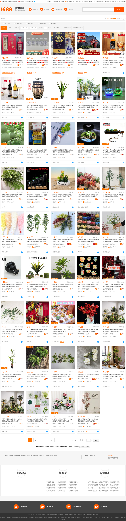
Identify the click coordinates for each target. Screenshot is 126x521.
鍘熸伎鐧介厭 (66, 67)
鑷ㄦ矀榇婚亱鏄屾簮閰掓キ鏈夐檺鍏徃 (7, 65)
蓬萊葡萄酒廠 (61, 491)
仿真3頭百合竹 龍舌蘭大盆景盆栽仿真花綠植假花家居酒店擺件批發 (62, 375)
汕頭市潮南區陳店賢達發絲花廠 (33, 244)
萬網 (96, 517)
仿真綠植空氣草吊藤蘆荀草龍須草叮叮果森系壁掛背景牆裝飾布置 (37, 420)
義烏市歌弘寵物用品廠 (33, 378)
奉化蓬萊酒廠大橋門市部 (75, 482)
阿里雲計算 (78, 517)
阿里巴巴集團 (4, 517)
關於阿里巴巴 (81, 514)
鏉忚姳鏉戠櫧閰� (57, 67)
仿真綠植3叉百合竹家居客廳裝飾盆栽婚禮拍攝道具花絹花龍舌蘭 (62, 285)
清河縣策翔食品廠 (7, 109)
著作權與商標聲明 (52, 514)
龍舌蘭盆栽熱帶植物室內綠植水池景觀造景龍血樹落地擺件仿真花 (113, 330)
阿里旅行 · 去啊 (59, 517)
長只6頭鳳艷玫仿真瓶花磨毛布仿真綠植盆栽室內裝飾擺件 (88, 375)
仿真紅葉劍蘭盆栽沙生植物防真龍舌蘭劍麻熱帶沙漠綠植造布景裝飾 (88, 196)
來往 (108, 517)
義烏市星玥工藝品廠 (7, 334)
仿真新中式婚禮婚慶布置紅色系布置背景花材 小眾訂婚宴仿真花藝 (37, 330)
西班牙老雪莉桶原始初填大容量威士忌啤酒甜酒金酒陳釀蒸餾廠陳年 (37, 106)
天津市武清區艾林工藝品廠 (109, 289)
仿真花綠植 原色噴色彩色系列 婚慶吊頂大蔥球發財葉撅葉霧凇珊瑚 (12, 196)
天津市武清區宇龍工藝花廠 (83, 244)
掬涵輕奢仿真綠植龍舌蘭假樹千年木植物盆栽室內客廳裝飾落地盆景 (113, 375)
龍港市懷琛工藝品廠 (83, 289)
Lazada (63, 519)
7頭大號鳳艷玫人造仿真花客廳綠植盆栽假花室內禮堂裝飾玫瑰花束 (88, 240)
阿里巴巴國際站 (13, 517)
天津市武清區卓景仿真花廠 (58, 289)
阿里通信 (90, 517)
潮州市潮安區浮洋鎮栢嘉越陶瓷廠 (7, 289)
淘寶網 (39, 517)
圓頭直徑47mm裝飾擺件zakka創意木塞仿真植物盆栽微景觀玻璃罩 (37, 196)
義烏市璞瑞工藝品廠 (83, 334)
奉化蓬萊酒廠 (50, 482)
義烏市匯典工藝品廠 (109, 154)
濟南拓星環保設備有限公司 (117, 482)
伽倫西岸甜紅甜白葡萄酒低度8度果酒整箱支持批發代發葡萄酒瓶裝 (12, 106)
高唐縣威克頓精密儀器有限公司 (108, 485)
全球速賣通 (33, 517)
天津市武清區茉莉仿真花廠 (33, 423)
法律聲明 (61, 514)
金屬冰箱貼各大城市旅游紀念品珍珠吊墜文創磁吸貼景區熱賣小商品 (88, 285)
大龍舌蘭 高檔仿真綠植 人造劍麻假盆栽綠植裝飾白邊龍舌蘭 (62, 106)
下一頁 (74, 440)
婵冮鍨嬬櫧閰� (6, 67)
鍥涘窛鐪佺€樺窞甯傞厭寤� (33, 65)
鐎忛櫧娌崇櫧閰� (16, 67)
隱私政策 (73, 514)
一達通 (123, 517)
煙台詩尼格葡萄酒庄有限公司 (109, 65)
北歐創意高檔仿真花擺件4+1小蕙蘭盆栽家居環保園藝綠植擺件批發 (62, 420)
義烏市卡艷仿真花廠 (58, 109)
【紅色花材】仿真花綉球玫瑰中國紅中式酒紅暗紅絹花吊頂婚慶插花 (113, 285)
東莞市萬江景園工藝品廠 (83, 154)
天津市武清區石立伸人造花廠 (58, 378)
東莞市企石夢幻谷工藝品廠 (109, 334)
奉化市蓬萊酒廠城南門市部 (76, 485)
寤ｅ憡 (21, 62)
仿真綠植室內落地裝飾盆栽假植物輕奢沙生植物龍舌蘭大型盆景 (113, 196)
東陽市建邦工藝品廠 (58, 154)
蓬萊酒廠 (92, 455)
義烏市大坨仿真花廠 (58, 423)
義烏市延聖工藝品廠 (109, 244)
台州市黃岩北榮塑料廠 (33, 154)
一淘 (52, 517)
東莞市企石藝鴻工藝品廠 (109, 378)
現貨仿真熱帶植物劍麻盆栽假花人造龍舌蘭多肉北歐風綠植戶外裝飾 (37, 285)
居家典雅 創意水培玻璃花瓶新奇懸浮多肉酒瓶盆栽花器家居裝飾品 (113, 151)
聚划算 (48, 517)
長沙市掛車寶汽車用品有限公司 (108, 491)
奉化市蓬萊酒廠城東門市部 (65, 488)
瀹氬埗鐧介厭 (31, 67)
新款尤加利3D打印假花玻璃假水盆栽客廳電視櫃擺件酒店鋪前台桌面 (113, 240)
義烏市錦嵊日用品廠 (7, 244)
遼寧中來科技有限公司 (94, 482)
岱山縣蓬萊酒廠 (61, 482)
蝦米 (73, 517)
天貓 (43, 517)
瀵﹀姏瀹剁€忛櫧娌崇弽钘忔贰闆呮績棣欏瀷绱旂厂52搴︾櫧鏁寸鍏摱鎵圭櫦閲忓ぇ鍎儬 (12, 61)
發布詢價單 (111, 455)
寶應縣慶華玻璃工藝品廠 (33, 199)
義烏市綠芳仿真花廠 (58, 199)
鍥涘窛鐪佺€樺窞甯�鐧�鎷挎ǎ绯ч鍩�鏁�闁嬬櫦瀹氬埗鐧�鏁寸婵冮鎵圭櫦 (37, 61)
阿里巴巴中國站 (23, 517)
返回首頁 (76, 446)
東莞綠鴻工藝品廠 (7, 423)
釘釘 (112, 517)
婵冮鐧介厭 (38, 67)
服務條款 (67, 514)
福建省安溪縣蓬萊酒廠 (52, 485)
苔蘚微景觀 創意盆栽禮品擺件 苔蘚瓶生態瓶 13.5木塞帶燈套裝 (88, 151)
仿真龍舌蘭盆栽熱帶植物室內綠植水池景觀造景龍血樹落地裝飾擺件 (12, 420)
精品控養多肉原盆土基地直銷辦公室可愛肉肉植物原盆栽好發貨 (62, 330)
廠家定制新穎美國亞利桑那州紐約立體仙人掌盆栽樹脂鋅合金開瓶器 (62, 151)
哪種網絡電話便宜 (93, 485)
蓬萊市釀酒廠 (72, 488)
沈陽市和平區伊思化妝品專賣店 (108, 482)
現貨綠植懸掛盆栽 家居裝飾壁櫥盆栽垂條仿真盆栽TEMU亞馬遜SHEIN (37, 240)
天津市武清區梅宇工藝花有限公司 (83, 378)
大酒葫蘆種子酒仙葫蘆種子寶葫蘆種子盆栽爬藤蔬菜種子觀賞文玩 (12, 151)
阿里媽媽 (67, 517)
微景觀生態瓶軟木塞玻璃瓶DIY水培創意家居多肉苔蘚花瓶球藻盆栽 (113, 106)
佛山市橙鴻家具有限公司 (117, 485)
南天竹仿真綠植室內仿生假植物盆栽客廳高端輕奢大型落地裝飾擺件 (88, 420)
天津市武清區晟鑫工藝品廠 (7, 199)
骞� (21, 64)
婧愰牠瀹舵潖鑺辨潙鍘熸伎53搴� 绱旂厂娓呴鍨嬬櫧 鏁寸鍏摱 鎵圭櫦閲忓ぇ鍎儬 (62, 61)
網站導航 (95, 514)
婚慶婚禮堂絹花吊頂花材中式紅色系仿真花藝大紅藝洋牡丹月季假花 (88, 330)
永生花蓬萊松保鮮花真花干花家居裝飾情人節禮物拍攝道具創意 (12, 240)
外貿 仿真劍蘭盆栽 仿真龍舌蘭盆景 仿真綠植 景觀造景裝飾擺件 (11, 375)
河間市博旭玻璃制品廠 (109, 109)
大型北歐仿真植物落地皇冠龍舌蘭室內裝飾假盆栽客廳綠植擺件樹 (88, 106)
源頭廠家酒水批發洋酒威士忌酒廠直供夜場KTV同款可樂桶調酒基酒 (113, 61)
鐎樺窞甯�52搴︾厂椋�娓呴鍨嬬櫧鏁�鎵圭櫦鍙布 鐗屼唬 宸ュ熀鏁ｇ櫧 (88, 61)
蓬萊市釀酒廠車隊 (73, 491)
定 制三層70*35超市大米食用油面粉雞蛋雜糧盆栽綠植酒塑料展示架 (37, 151)
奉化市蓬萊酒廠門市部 (63, 485)
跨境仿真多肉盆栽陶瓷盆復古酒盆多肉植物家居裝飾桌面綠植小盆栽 (62, 196)
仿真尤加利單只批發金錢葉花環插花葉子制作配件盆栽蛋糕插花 (12, 330)
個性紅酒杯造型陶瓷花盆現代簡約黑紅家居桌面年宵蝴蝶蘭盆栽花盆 (12, 285)
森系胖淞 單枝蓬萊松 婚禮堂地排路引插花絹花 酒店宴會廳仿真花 (62, 240)
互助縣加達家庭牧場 (115, 491)
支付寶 (104, 517)
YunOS (85, 517)
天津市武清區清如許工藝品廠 (33, 289)
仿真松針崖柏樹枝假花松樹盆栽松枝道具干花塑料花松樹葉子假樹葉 (37, 375)
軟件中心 (90, 488)
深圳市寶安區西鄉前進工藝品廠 (109, 199)
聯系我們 (89, 514)
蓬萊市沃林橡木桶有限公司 (33, 109)
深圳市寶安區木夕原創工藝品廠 (7, 378)
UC (99, 517)
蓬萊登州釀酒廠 (50, 491)
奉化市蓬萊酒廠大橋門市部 (54, 488)
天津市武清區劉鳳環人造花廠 (58, 244)
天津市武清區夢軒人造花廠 (33, 334)
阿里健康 (117, 517)
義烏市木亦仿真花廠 (83, 109)
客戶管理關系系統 (104, 488)
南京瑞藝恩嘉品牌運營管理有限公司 (98, 491)
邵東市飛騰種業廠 (7, 154)
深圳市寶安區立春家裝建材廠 (83, 199)
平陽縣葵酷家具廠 (83, 423)
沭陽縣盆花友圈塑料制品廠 (58, 334)
